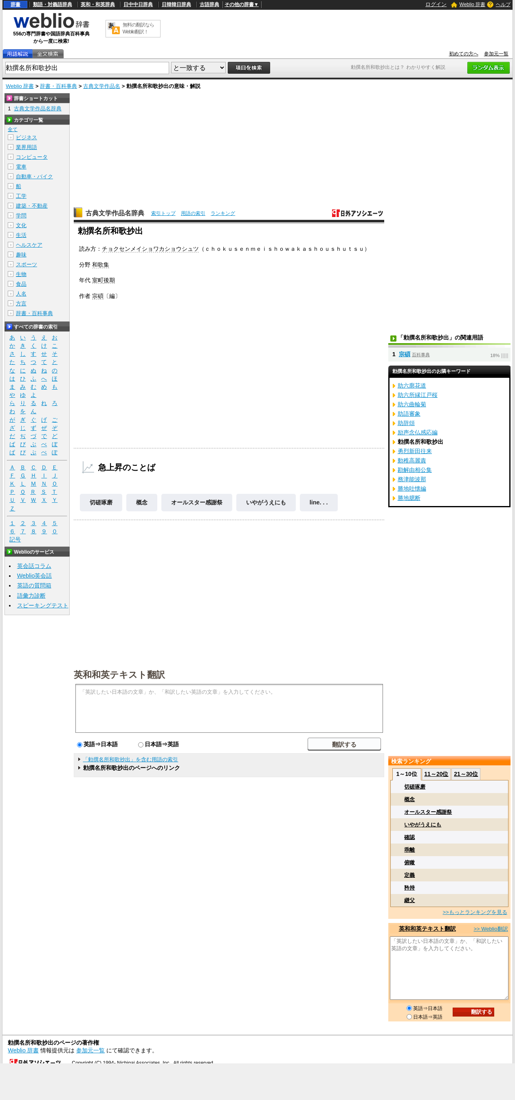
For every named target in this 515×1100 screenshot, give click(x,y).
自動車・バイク (34, 176)
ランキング (223, 213)
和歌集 (100, 264)
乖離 (409, 850)
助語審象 (409, 413)
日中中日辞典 (138, 4)
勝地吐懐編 (412, 488)
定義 (409, 875)
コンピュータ (32, 157)
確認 (409, 837)
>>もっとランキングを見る (474, 912)
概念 (141, 502)
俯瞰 (409, 862)
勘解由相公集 (415, 470)
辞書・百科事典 (58, 86)
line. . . (319, 502)
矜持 (409, 888)
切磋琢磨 (101, 502)
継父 (409, 900)
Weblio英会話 (34, 575)
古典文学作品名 (101, 86)
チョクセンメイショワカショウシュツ (150, 248)
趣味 (21, 255)
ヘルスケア (29, 245)
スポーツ (26, 264)
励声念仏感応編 (418, 432)
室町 (97, 280)
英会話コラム (34, 566)
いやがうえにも (266, 502)
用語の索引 (193, 213)
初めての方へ (463, 54)
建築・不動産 (32, 206)
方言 (21, 303)
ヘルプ (503, 4)
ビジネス (26, 137)
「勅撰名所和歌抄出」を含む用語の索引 (130, 759)
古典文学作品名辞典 (115, 213)
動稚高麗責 (412, 460)
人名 (21, 294)
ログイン (436, 4)
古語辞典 (209, 4)
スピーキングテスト (42, 605)
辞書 (15, 4)
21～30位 (466, 774)
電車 (21, 167)
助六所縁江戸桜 (418, 395)
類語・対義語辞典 (52, 4)
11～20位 (436, 774)
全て (13, 129)
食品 (21, 284)
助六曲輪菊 (412, 404)
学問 (21, 216)
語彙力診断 (31, 595)
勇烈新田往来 (415, 451)
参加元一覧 (496, 54)
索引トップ (163, 213)
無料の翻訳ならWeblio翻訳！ (138, 28)
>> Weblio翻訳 (490, 929)
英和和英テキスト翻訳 (119, 674)
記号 (15, 539)
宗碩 (97, 296)
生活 (21, 235)
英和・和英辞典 (98, 4)
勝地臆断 (409, 498)
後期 (109, 280)
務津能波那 (412, 479)
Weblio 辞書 (473, 4)
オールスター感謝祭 (196, 502)
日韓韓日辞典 (176, 4)
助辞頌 (406, 423)
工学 (21, 196)
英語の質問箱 (34, 585)
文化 (21, 225)
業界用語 (26, 147)
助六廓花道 (412, 385)
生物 (21, 274)
